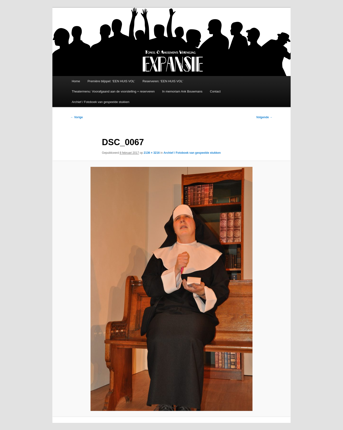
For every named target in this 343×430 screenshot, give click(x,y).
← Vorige (77, 117)
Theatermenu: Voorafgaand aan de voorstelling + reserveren (113, 91)
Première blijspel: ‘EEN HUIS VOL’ (111, 81)
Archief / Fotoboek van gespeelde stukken (100, 102)
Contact (215, 91)
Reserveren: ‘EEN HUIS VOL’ (162, 81)
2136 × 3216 (152, 152)
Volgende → (264, 117)
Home (76, 81)
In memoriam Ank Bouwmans (182, 91)
